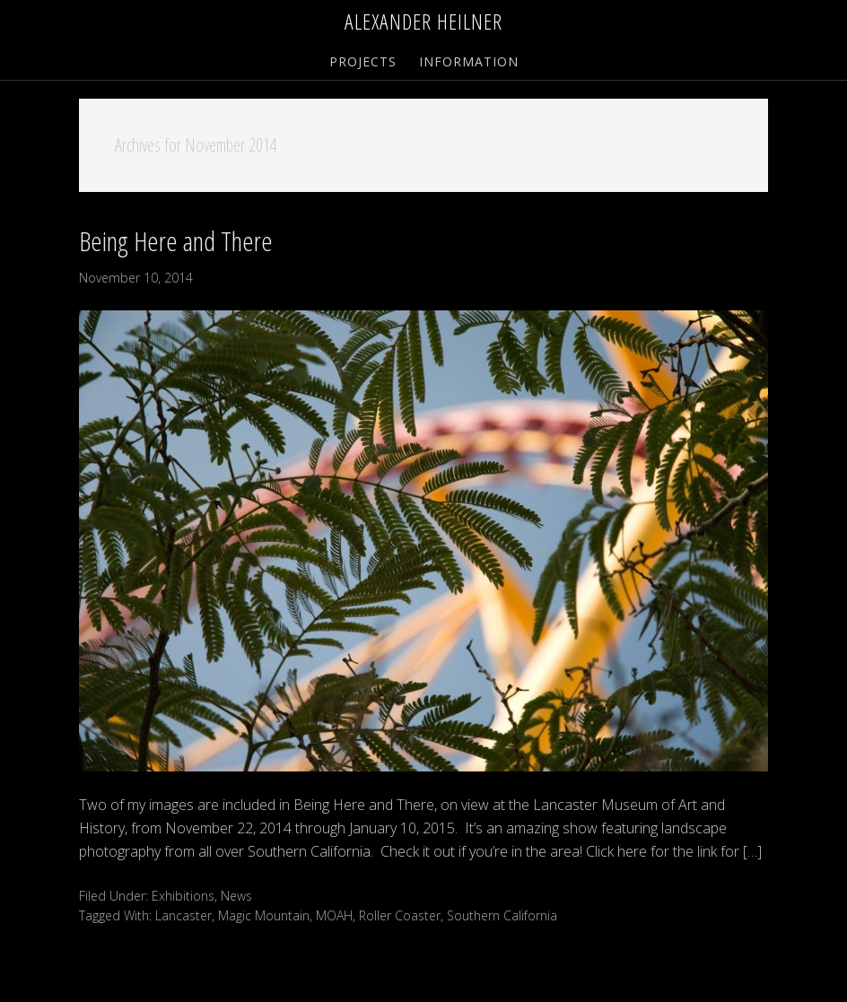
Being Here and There (176, 240)
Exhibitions (183, 895)
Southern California (502, 915)
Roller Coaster (400, 915)
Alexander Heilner (423, 21)
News (236, 895)
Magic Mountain (264, 915)
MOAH (334, 915)
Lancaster (183, 915)
